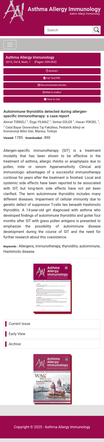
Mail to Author (52, 92)
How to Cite (52, 99)
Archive (15, 344)
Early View (17, 334)
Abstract (52, 70)
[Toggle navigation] (10, 44)
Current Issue (19, 324)
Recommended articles (52, 85)
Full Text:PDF (52, 78)
